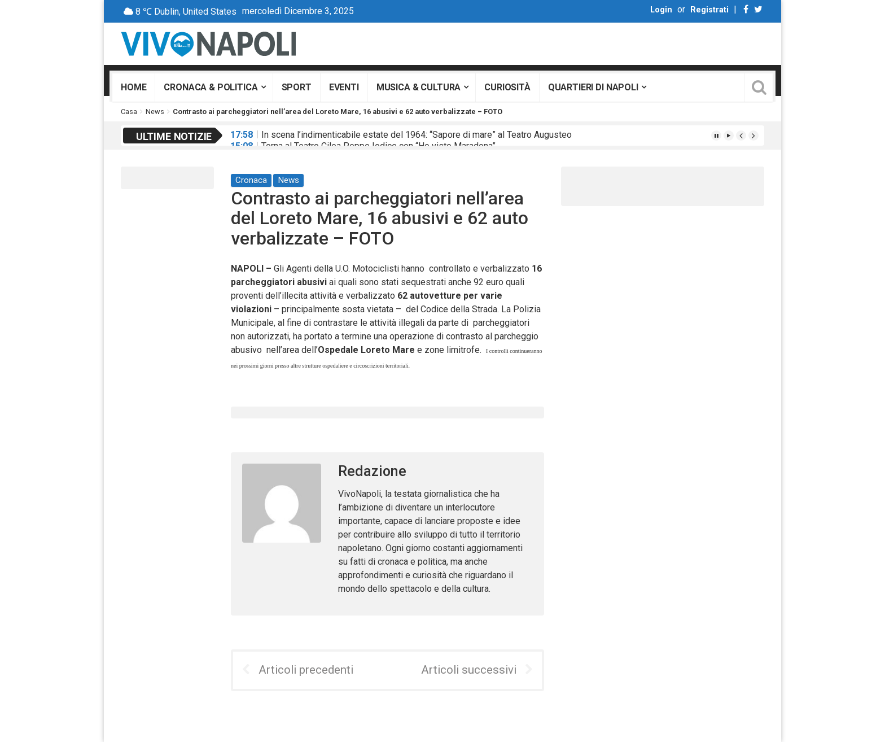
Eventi (344, 87)
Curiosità (507, 87)
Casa (129, 111)
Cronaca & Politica (210, 87)
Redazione (372, 471)
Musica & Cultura (418, 87)
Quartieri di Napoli (593, 87)
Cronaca (251, 180)
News (155, 111)
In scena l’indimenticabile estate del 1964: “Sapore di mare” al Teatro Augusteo (416, 134)
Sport (297, 87)
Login (661, 10)
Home (133, 87)
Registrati (709, 10)
